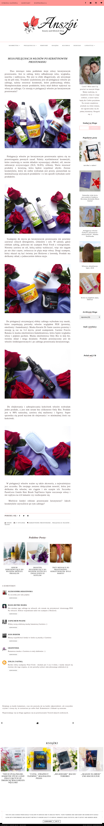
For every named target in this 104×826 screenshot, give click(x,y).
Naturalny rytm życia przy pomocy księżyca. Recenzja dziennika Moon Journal (90, 198)
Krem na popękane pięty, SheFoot (90, 298)
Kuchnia (66, 45)
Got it (57, 821)
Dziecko (77, 45)
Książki (55, 45)
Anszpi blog (14, 825)
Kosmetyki (14, 45)
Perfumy (44, 45)
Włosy (7, 524)
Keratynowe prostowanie (40, 522)
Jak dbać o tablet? (90, 165)
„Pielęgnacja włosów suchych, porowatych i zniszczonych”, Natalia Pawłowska (90, 233)
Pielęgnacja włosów (61, 522)
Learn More (48, 821)
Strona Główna (10, 3)
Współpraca (40, 3)
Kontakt (26, 3)
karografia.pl (98, 825)
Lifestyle (90, 45)
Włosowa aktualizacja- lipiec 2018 (90, 267)
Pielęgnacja (30, 45)
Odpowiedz (13, 598)
